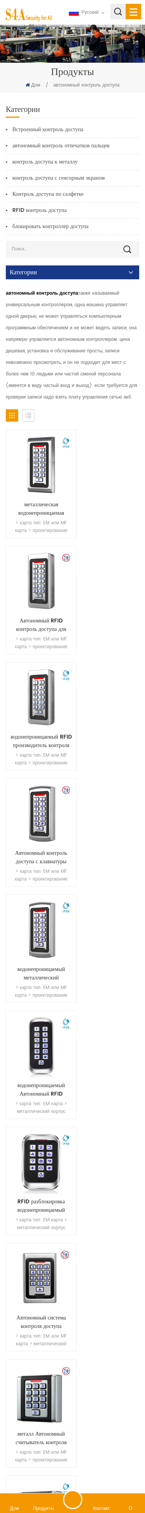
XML (54, 1472)
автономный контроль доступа (86, 85)
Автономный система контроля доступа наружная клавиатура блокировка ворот (108, 825)
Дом (33, 85)
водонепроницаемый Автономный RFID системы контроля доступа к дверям (107, 717)
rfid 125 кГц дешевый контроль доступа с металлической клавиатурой (37, 1259)
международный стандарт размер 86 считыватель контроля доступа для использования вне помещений (107, 934)
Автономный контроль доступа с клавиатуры (108, 609)
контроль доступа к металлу (45, 161)
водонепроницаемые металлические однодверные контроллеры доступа (108, 1042)
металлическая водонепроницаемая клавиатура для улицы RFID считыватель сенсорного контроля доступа (37, 500)
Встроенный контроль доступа (48, 129)
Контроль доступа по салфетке (48, 194)
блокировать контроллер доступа (50, 226)
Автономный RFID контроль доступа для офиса (108, 500)
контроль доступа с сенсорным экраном (58, 177)
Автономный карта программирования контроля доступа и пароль (107, 1150)
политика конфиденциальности (101, 1472)
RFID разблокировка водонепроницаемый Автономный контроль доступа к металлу (37, 825)
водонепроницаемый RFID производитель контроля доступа (37, 609)
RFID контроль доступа (39, 210)
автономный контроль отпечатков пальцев (60, 145)
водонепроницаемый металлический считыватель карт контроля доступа (37, 717)
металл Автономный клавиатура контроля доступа (37, 1150)
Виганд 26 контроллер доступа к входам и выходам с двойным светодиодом (37, 1042)
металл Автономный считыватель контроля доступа (37, 934)
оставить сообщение (72, 1499)
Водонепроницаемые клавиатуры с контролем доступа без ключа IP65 (107, 1259)
